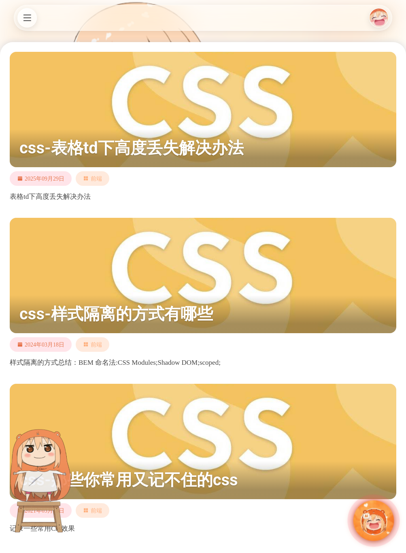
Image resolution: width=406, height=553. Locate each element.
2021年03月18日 (44, 510)
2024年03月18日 (44, 344)
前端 (96, 178)
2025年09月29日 (44, 178)
